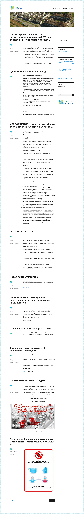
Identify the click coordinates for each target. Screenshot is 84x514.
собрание (67, 78)
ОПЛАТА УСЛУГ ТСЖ (22, 231)
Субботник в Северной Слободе (28, 71)
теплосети (71, 78)
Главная (54, 8)
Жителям (65, 8)
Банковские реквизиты (63, 51)
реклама (62, 78)
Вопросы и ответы (62, 42)
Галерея (71, 8)
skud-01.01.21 (25, 371)
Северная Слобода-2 (13, 78)
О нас (58, 8)
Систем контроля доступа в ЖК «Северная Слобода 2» (28, 349)
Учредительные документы (64, 52)
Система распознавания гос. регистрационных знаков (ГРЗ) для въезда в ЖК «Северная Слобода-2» (30, 37)
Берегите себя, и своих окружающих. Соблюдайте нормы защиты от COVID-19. (32, 442)
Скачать (30, 371)
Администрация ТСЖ (14, 357)
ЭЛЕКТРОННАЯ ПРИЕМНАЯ (64, 43)
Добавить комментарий (14, 51)
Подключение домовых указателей (30, 328)
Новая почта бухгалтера (24, 277)
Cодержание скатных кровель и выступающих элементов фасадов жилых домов (30, 300)
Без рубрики (12, 49)
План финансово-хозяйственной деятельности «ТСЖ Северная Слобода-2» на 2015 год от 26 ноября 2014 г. (66, 67)
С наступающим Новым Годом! (28, 380)
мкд (59, 78)
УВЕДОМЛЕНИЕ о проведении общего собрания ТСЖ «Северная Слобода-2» (32, 125)
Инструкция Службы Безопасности (65, 53)
